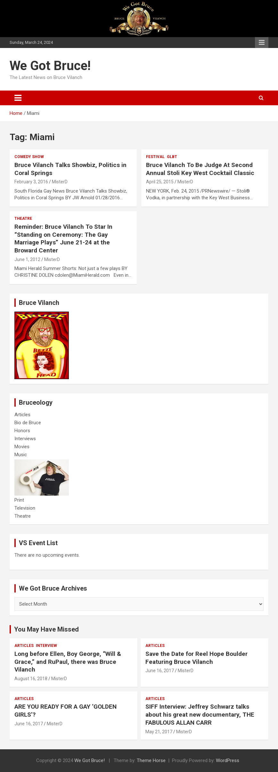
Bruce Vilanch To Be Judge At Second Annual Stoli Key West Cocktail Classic (200, 169)
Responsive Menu (261, 42)
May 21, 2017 (158, 731)
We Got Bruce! (50, 65)
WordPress (227, 760)
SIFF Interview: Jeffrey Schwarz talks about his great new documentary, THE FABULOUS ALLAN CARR (199, 714)
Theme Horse (151, 760)
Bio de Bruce (27, 423)
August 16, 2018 (30, 678)
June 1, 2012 (27, 259)
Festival (155, 157)
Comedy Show (29, 157)
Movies (21, 447)
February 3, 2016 (31, 181)
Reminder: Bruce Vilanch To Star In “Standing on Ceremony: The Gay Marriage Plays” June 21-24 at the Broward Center (63, 238)
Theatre (23, 218)
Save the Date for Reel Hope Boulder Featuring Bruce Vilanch (196, 657)
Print (19, 500)
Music (20, 455)
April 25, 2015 (160, 181)
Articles (22, 415)
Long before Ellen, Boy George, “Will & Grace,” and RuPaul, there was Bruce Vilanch (67, 661)
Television (24, 508)
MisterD (60, 181)
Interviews (25, 439)
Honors (22, 431)
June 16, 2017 (159, 670)
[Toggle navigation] (18, 98)
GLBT (172, 157)
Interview (46, 645)
